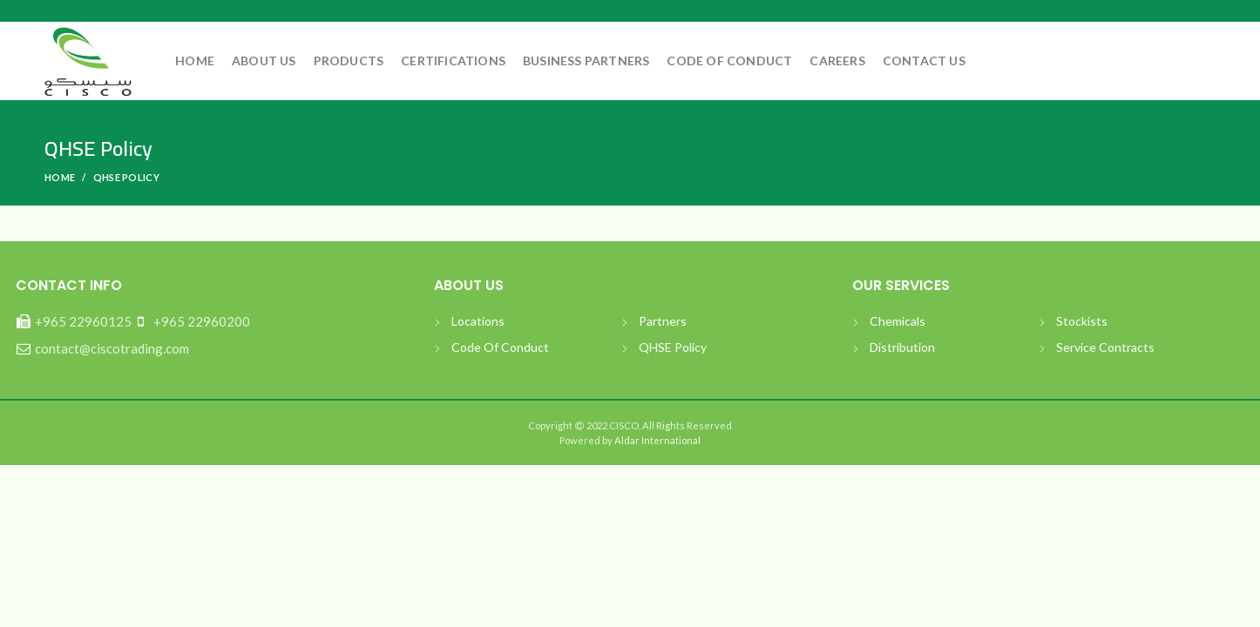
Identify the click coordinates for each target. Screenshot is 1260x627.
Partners (663, 321)
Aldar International (657, 440)
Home (59, 177)
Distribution (902, 347)
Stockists (1082, 321)
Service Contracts (1105, 347)
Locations (478, 321)
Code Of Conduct (500, 347)
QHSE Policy (673, 347)
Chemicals (897, 321)
